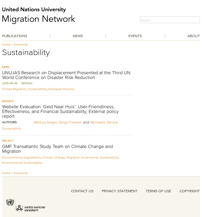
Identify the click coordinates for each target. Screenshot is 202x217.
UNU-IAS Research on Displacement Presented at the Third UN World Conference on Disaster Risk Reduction (66, 75)
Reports (8, 101)
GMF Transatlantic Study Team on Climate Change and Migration (57, 149)
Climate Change (53, 157)
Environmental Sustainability (22, 162)
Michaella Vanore (104, 122)
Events (135, 35)
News (78, 35)
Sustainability (37, 89)
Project (8, 140)
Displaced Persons (61, 89)
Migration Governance (82, 157)
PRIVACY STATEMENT (120, 191)
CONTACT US (82, 191)
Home (6, 44)
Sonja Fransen (70, 122)
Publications (14, 35)
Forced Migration (14, 89)
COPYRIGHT (190, 191)
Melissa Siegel (45, 122)
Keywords (21, 44)
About (194, 35)
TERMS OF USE (158, 191)
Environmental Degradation (21, 157)
